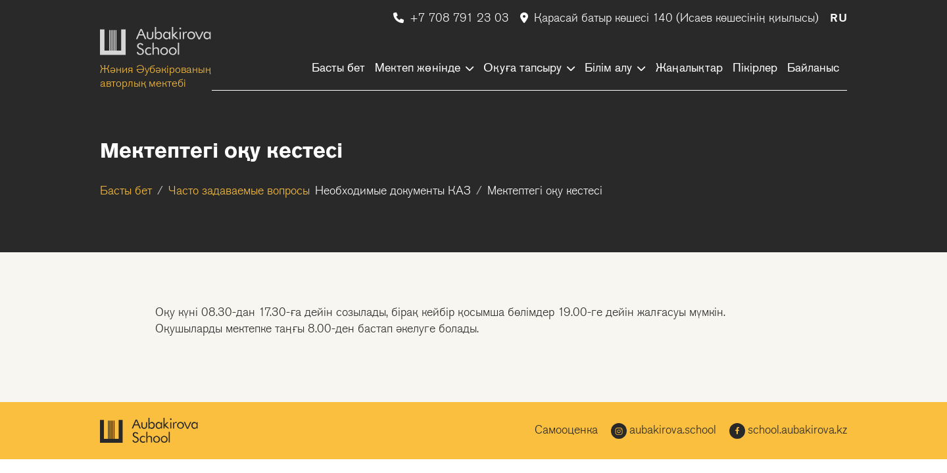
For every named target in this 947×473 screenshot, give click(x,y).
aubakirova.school (663, 431)
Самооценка (566, 430)
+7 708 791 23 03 (452, 18)
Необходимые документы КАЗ (393, 191)
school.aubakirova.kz (788, 431)
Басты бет (126, 191)
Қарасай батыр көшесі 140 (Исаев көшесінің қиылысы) (671, 18)
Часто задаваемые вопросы (239, 191)
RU (838, 18)
